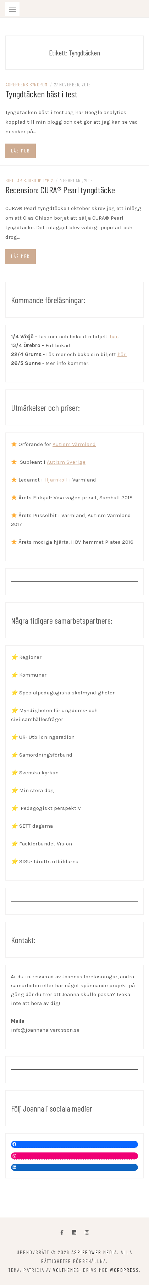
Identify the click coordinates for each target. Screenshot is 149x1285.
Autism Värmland (74, 444)
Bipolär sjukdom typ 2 (29, 180)
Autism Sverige (66, 462)
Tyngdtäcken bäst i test (41, 93)
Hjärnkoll (56, 480)
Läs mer (20, 151)
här (114, 336)
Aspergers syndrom (26, 84)
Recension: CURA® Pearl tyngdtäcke (60, 189)
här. (122, 354)
